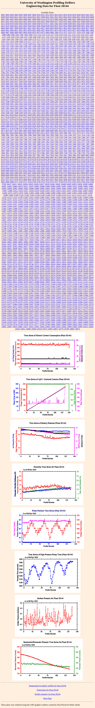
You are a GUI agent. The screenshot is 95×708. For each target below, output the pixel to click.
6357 (88, 122)
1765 (16, 62)
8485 (12, 173)
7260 (39, 142)
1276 (52, 41)
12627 (58, 215)
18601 (9, 249)
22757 (63, 309)
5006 (70, 77)
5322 (3, 106)
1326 (52, 44)
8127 (25, 160)
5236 (47, 99)
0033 (25, 17)
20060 (4, 269)
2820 (7, 75)
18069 (14, 242)
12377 (36, 200)
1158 (74, 37)
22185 (9, 300)
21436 (36, 287)
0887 (7, 33)
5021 (43, 79)
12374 (25, 200)
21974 (63, 295)
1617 (12, 55)
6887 (43, 131)
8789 (61, 173)
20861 (69, 280)
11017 (26, 191)
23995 (80, 327)
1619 (21, 55)
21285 (36, 284)
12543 (52, 211)
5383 (7, 108)
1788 (7, 64)
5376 (79, 106)
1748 (34, 59)
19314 (85, 258)
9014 (21, 175)
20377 (80, 273)
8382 (43, 168)
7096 (57, 135)
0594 (88, 24)
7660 (3, 153)
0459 (52, 21)
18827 (74, 251)
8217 (7, 166)
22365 (42, 302)
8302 (88, 166)
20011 (52, 266)
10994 (58, 188)
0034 (30, 17)
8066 (48, 157)
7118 (83, 135)
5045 (43, 82)
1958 (34, 64)
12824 (58, 229)
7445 (70, 144)
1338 (88, 44)
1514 (74, 48)
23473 (42, 320)
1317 (21, 44)
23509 (80, 320)
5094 (61, 86)
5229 (16, 99)
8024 (12, 157)
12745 (25, 224)
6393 (47, 124)
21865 (42, 293)
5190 (56, 95)
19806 (47, 264)
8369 (12, 168)
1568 (92, 50)
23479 (47, 320)
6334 (30, 122)
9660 (92, 180)
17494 (91, 235)
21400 (14, 287)
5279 (47, 102)
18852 (91, 251)
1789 (12, 64)
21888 (74, 293)
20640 (85, 278)
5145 (79, 90)
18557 (80, 246)
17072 (74, 231)
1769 (34, 62)
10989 (36, 188)
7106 (70, 135)
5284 (70, 102)
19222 (52, 258)
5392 (43, 108)
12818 (25, 229)
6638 (70, 126)
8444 (30, 171)
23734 (14, 324)
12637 (20, 217)
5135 (34, 90)
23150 (80, 315)
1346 (25, 46)
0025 (88, 15)
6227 (70, 117)
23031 (69, 313)
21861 (36, 293)
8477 (83, 171)
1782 (74, 62)
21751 (14, 291)
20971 (31, 282)
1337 (83, 44)
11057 (69, 191)
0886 (3, 33)
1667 (88, 55)
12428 (58, 204)
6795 (83, 128)
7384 (7, 144)
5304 (25, 104)
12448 (20, 206)
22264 (91, 300)
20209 (52, 271)
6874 (7, 131)
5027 (65, 79)
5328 (30, 106)
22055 (14, 298)
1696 (16, 59)
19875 (74, 264)
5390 (34, 108)
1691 (88, 57)
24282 (91, 327)
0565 (21, 24)
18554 (74, 246)
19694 (91, 262)
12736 (91, 222)
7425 (56, 144)
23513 (85, 320)
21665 (69, 289)
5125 (87, 88)
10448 (63, 184)
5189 (52, 95)
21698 (3, 291)
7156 (47, 137)
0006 (25, 15)
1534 (43, 50)
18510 (63, 246)
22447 (85, 302)
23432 (9, 320)
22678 (52, 307)
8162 (92, 160)
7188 (34, 139)
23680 (85, 322)
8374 (21, 168)
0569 (39, 24)
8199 (25, 164)
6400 (65, 124)
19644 (80, 262)
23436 (14, 320)
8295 (83, 166)
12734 (85, 222)
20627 (69, 278)
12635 (9, 217)
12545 (58, 211)
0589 (70, 24)
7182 (7, 139)
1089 (8, 35)
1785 (88, 62)
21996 (85, 295)
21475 (63, 287)
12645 (63, 217)
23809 (69, 324)
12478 (52, 209)
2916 (52, 75)
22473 (91, 302)
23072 (31, 315)
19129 (85, 255)
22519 (47, 304)
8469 (65, 171)
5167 (52, 93)
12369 (90, 197)
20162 (25, 271)
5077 (79, 84)
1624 (39, 55)
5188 (47, 95)
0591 (74, 24)
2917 (56, 75)
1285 (83, 41)
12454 (52, 206)
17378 (14, 235)
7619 (43, 151)
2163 (34, 66)
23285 (25, 318)
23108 (63, 315)
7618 (39, 151)
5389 (30, 108)
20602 (31, 278)
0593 (83, 24)
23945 (47, 327)
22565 (85, 304)
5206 (12, 97)
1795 (30, 64)
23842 (74, 324)
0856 (39, 30)
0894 (25, 33)
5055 (83, 82)
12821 (42, 229)
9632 (43, 180)
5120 (65, 88)
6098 (65, 115)
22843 (42, 311)
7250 (7, 142)
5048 (56, 82)
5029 (74, 79)
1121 (69, 35)
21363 (85, 284)
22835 (36, 311)
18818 (52, 251)
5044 (39, 82)
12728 (63, 222)
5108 (21, 88)
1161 (87, 37)
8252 (47, 166)
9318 (16, 180)
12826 (69, 229)
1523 (21, 50)
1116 (48, 35)
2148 (65, 64)
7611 (16, 151)
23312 (36, 318)
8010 (3, 157)
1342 (12, 46)
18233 (90, 242)
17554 (31, 237)
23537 (14, 322)
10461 (3, 186)
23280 (20, 318)
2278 (7, 70)
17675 (63, 237)
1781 (70, 62)
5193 (70, 95)
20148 (14, 271)
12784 (74, 226)
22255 (80, 300)
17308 (69, 233)
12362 (52, 197)
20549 (69, 275)
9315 (12, 180)
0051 (52, 17)
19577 (31, 262)
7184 (16, 139)
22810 (20, 311)
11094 (79, 193)
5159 (16, 93)
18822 (69, 251)
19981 (25, 266)
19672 (85, 262)
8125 (16, 160)
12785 (80, 226)
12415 (3, 204)
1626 (47, 55)
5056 (88, 82)
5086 (25, 86)
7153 (34, 137)
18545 (69, 246)
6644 (3, 128)
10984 (9, 188)
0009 (34, 15)
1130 (17, 37)
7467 (83, 144)
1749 (39, 59)
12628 (63, 215)
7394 (16, 144)
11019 (36, 191)
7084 (21, 135)
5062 (16, 84)
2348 (61, 70)
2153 (88, 64)
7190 (43, 139)
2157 (12, 66)
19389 (47, 260)
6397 (61, 124)
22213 (36, 300)
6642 (88, 126)
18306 (31, 244)
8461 (52, 171)
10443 (57, 184)
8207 (56, 164)
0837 (88, 28)
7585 (21, 148)
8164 (7, 162)
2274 (83, 68)
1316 (16, 44)
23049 (85, 313)
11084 (36, 193)
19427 (74, 260)
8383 (47, 168)
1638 (83, 55)
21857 (31, 293)
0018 (70, 15)
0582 (56, 24)
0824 (39, 28)
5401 (74, 108)
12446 (9, 206)
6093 (43, 115)
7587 (30, 148)
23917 (25, 327)
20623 (63, 278)
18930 (42, 253)
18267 (9, 244)
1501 (30, 48)
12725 (52, 222)
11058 (74, 191)
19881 (85, 264)
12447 (14, 206)
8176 (47, 162)
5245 (88, 99)
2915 (47, 75)
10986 (20, 188)
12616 (91, 213)
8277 (65, 166)
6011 (70, 113)
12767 (91, 224)
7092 (48, 135)
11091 (63, 193)
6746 (16, 128)
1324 (47, 44)
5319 (83, 104)
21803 (42, 291)
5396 (52, 108)
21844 (14, 293)
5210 (30, 97)
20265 (91, 271)
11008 (9, 191)
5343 (65, 106)
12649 (85, 217)
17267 (52, 233)
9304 (79, 177)
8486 (16, 173)
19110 (69, 255)
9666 (7, 182)
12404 (47, 202)
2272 (74, 68)
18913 (31, 253)
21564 (47, 289)
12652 (9, 220)
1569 (3, 53)
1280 (70, 41)
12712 (14, 222)
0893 (21, 33)
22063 (25, 298)
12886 (42, 231)
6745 (12, 128)
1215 (7, 41)
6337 (43, 122)
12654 (20, 220)
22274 (9, 302)
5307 (39, 104)
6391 (39, 124)
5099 (74, 86)
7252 (16, 142)
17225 (36, 233)
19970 (14, 266)
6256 (87, 117)
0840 (3, 30)
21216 (14, 284)
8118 (3, 160)
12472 (25, 209)
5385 (16, 108)
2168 (56, 66)
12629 (69, 215)
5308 (43, 104)
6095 (52, 115)
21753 (20, 291)
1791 (21, 64)
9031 (39, 175)
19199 (36, 258)
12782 (63, 226)
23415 (3, 320)
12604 (25, 213)
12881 (14, 231)
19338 (9, 260)
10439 (47, 184)
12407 (58, 202)
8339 (3, 168)
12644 (58, 217)
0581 (52, 24)
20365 (74, 273)
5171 (70, 93)
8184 (74, 162)
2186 (25, 68)
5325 (16, 106)
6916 (70, 131)
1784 (83, 62)
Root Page (47, 698)
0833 (70, 28)
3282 (7, 77)
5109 (26, 88)
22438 (69, 302)
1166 (17, 39)
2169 (61, 66)
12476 (42, 209)
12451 (36, 206)
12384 (74, 200)
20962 (20, 282)
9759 (65, 182)
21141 (85, 282)
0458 (47, 21)
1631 (56, 55)
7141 (12, 137)
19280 (63, 258)
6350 (61, 122)
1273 (39, 41)
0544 (7, 24)
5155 (92, 90)
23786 (47, 324)
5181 (21, 95)
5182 (25, 95)
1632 (61, 55)
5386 (21, 108)
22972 (36, 313)
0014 (56, 15)
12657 (36, 220)
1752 (52, 59)
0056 (74, 17)
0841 (7, 30)
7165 (79, 137)
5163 (34, 93)
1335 (74, 44)
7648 (79, 151)
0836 (83, 28)
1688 (79, 57)
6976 (47, 133)
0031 (16, 17)
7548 (34, 146)
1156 (65, 37)
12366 (74, 197)
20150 (20, 271)
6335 (34, 122)
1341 (7, 46)
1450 (3, 48)
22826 (25, 311)
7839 (16, 155)
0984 (47, 33)
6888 (47, 131)
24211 (85, 327)
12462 (3, 209)
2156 (7, 66)
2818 (92, 73)
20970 (26, 282)
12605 (31, 213)
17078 (80, 231)
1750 (43, 59)
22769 (74, 309)
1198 (65, 39)
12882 (20, 231)
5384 (12, 108)
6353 (70, 122)
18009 (52, 240)
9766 (92, 182)
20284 (20, 273)
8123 (12, 160)
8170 (25, 162)
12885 (36, 231)
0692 (88, 26)
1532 (39, 50)
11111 (69, 195)
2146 (56, 64)
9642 (56, 180)
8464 (56, 171)
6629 (34, 126)
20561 (74, 275)
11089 (52, 193)
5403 (83, 108)
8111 (92, 157)
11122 (9, 197)
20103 (36, 269)
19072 (36, 255)
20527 (36, 275)
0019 (74, 15)
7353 (79, 142)
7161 (70, 137)
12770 (14, 226)
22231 (52, 300)
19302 (80, 258)
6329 (25, 122)
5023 (47, 79)
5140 (56, 90)
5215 (52, 97)
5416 (25, 111)
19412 (69, 260)
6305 (79, 119)
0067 (30, 19)
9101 (74, 175)
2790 (21, 73)
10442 (52, 184)
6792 (70, 128)
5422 (52, 111)
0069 (39, 19)
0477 (56, 21)
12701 (74, 220)
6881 (21, 131)
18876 (20, 253)
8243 (34, 166)
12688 (52, 220)
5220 (70, 97)
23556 (25, 322)
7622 (52, 151)
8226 (21, 166)
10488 (42, 186)
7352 (74, 142)
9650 (70, 180)
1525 (30, 50)
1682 (52, 57)
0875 (65, 30)
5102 (88, 86)
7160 (65, 137)
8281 (74, 166)
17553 (25, 237)
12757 (74, 224)
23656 (80, 322)
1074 (61, 33)
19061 (9, 255)
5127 (3, 90)
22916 (80, 311)
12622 (31, 215)
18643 (31, 249)
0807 (12, 28)
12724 (47, 222)
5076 (74, 84)
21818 (69, 291)
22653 (36, 307)
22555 (74, 304)
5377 (83, 106)
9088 (43, 175)
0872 (52, 30)
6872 (92, 128)
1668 (92, 55)
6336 (39, 122)
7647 (74, 151)
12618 (9, 215)
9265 (16, 177)
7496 (92, 144)
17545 (20, 237)
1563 (70, 50)
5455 (43, 113)
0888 (12, 33)
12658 (42, 220)
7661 (7, 153)
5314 (61, 104)
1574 (25, 53)
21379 (3, 287)
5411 (3, 111)
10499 (69, 186)
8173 (34, 162)
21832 (85, 291)
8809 (70, 173)
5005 (65, 77)
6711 (7, 128)
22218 (42, 300)
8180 (61, 162)
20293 (25, 273)
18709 (69, 249)
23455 (31, 320)
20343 (52, 273)
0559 (12, 24)
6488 (7, 126)
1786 (92, 62)
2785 (92, 70)
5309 (47, 104)
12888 (47, 231)
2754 (70, 70)
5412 (7, 111)
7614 (30, 151)
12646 (69, 217)
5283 (65, 102)
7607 (3, 151)
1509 (52, 48)
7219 (79, 139)
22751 (47, 309)
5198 (92, 95)
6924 (12, 133)
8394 (79, 168)
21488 (80, 287)
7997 (79, 155)
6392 (43, 124)
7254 (25, 142)
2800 (61, 73)
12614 (80, 213)
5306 (34, 104)
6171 (16, 117)
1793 (25, 64)
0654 (65, 26)
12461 (91, 206)
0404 (61, 19)
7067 (70, 133)
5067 (39, 84)
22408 (58, 302)
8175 (43, 162)
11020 (42, 191)
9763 (79, 182)
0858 (47, 30)
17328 (85, 233)
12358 (36, 197)
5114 (43, 88)
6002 (52, 113)
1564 (74, 50)
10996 (69, 188)
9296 (56, 177)
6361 (12, 124)
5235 (43, 99)
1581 (56, 53)
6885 (39, 131)
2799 (56, 73)
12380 (52, 200)
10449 (68, 184)
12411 (80, 202)
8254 (56, 166)
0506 (74, 21)
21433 (31, 287)
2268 (56, 68)
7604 (83, 148)
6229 (79, 117)
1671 (12, 57)
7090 (43, 135)
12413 (91, 202)
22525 (52, 304)
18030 (74, 240)
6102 (79, 115)
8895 (88, 173)
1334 (70, 44)
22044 (9, 298)
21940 (36, 295)
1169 (30, 39)
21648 (58, 289)
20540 (58, 275)
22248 (74, 300)
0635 (7, 26)
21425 (25, 287)
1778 (56, 62)
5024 (52, 79)
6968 (30, 133)
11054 (58, 191)
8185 (79, 162)
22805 (14, 311)
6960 (16, 133)
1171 (38, 39)
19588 (36, 262)
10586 (80, 186)
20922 (91, 280)
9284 (34, 177)
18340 (63, 244)
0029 (7, 17)
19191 (31, 258)
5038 (21, 82)
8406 (3, 171)
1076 (70, 33)
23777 (36, 324)
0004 (16, 15)
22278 (14, 302)
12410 (74, 202)
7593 (39, 148)
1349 (39, 46)
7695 (52, 153)
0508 (83, 21)
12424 (47, 204)
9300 (61, 177)
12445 (3, 206)
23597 (52, 322)
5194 (74, 95)
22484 (14, 304)
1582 (61, 53)
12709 (3, 222)
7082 (12, 135)
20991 (42, 282)
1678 (39, 57)
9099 (70, 175)
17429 (52, 235)
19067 (31, 255)
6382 (30, 124)
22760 (69, 309)
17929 (31, 240)
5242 (74, 99)
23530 (9, 322)
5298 (92, 102)
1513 (70, 48)
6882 (25, 131)
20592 (20, 278)
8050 (30, 157)
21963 (52, 295)
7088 (34, 135)
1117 (52, 35)
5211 (34, 97)
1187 (52, 39)
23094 (47, 315)
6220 (43, 117)
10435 (30, 184)
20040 (63, 266)
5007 (74, 77)
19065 (20, 255)
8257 (61, 166)
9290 (39, 177)
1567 (88, 50)
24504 (33, 329)
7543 (21, 146)
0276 (52, 19)
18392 (14, 246)
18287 (14, 244)
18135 (63, 242)
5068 (43, 84)
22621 (20, 307)
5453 (39, 113)
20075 (9, 269)
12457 (69, 206)
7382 (3, 144)
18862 (9, 253)
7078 (88, 133)
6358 (92, 122)
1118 (56, 35)
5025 (56, 79)
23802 (52, 324)
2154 (92, 64)
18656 (42, 249)
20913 (85, 280)
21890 (80, 293)
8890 (83, 173)
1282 (79, 41)
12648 (80, 217)
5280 (52, 102)
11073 (9, 193)
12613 (74, 213)
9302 (70, 177)
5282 (61, 102)
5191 (61, 95)
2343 (39, 70)
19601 (47, 262)
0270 (47, 19)
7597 (56, 148)
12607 (42, 213)
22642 (31, 307)
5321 (92, 104)
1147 (25, 37)
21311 (69, 284)
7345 (65, 142)
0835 (79, 28)
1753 (56, 59)
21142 (90, 282)
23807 (58, 324)
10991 (47, 188)
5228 (12, 99)
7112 (79, 135)
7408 (39, 144)
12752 (58, 224)
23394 (80, 318)
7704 (70, 153)
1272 (34, 41)
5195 (79, 95)
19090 (53, 255)
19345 (14, 260)
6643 (92, 126)
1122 (74, 35)
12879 (3, 231)
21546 (42, 289)
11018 (31, 191)
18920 (36, 253)
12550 (69, 211)
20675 (14, 280)
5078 (83, 84)
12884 (31, 231)
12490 (9, 211)
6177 (21, 117)
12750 (47, 224)
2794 (34, 73)
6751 (39, 128)
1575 (30, 53)
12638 (25, 217)
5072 (56, 84)
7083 (16, 135)
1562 (65, 50)
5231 (25, 99)
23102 (58, 315)
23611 (74, 322)
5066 (34, 84)
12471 (20, 209)
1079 (83, 33)
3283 (12, 77)
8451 (43, 171)
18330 (58, 244)
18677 (52, 249)
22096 (58, 298)
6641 (83, 126)
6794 (79, 128)
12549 (63, 211)
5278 (43, 102)
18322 (52, 244)
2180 (12, 68)
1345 (21, 46)
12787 (91, 226)
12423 (42, 204)
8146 (70, 160)
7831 (7, 155)
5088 (34, 86)
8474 (74, 171)
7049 (52, 133)
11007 (4, 191)
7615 (34, 151)
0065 (21, 19)
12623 (36, 215)
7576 (7, 148)
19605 (52, 262)
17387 (25, 235)
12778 (42, 226)
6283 (34, 119)
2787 (7, 73)
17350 (9, 235)
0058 (83, 17)
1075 (65, 33)
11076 (20, 193)
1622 (30, 55)
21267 (25, 284)
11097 (90, 193)
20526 (31, 275)
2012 (39, 64)
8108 (88, 157)
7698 (56, 153)
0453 (25, 21)
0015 (61, 15)
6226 (65, 117)
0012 (47, 15)
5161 (25, 93)
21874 (52, 293)
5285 (74, 102)
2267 (52, 68)
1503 (39, 48)
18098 (42, 242)
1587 (83, 53)
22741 (31, 309)
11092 (69, 193)
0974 (39, 33)
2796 (43, 73)
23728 (9, 324)
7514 (3, 146)
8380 (34, 168)
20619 (52, 278)
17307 (63, 233)
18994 (58, 253)
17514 (3, 237)
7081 (8, 135)
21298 (58, 284)
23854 (91, 324)
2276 (92, 68)
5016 (21, 79)
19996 (36, 266)
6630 (39, 126)
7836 (12, 155)
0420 (92, 19)
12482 (74, 209)
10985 (14, 188)
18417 (25, 246)
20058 (91, 266)
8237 (30, 166)
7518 (7, 146)
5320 (88, 104)
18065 (9, 242)
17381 (20, 235)
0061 (3, 19)
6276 (3, 119)
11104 (37, 195)
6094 (48, 115)
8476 (79, 171)
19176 (20, 258)
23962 (63, 327)
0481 (70, 21)
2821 (12, 75)
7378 (88, 142)
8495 (25, 173)
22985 (52, 313)
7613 (25, 151)
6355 (79, 122)
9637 (52, 180)
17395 (31, 235)
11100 (16, 195)
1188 (56, 39)
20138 (3, 271)
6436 (79, 124)
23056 (9, 315)
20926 (4, 282)
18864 (14, 253)
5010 (88, 77)
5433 (79, 111)
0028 (3, 17)
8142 (52, 160)
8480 (88, 171)
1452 (12, 48)
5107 (17, 88)
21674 (80, 289)
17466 (74, 235)
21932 (25, 295)
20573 (91, 275)
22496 (25, 304)
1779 (61, 62)
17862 (9, 240)
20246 (80, 271)
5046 (47, 82)
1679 (43, 57)
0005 (21, 15)
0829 (52, 28)
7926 (52, 155)
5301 (12, 104)
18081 (20, 242)
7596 (52, 148)
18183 (80, 242)
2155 (3, 66)
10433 (19, 184)
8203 (39, 164)
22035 (3, 298)
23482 (52, 320)
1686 (70, 57)
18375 (91, 244)
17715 (74, 237)
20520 (25, 275)
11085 (42, 193)
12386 (85, 200)
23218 (9, 318)
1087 (92, 33)
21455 (47, 287)
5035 (7, 82)
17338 (91, 233)
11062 (79, 191)
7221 (88, 139)
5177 (3, 95)
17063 (69, 231)
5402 (79, 108)
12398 (25, 202)
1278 (61, 41)
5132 (21, 90)
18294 (20, 244)
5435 (88, 111)
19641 (74, 262)
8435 (21, 171)
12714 (20, 222)
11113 (79, 195)
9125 (79, 175)
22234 (58, 300)
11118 (89, 195)
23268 (14, 318)
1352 (52, 46)
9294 (52, 177)
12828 (80, 229)
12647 (74, 217)
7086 (30, 135)
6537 (16, 126)
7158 (56, 137)
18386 (3, 246)
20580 (9, 278)
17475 (80, 235)
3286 (25, 77)
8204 (43, 164)
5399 (65, 108)
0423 (12, 21)
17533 (9, 237)
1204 (91, 39)
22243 (69, 300)
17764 (85, 237)
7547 (30, 146)
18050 (85, 240)
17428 (47, 235)
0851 (16, 30)
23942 (42, 327)
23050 (91, 313)
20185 (42, 271)
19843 (58, 264)
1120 (65, 35)
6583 (25, 126)
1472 (21, 48)
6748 (25, 128)
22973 (42, 313)
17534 (14, 237)
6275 (92, 117)
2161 (25, 66)
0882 (92, 30)
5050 (65, 82)
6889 (52, 131)
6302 (65, 119)
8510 (47, 173)
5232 (30, 99)
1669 (3, 57)
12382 (63, 200)
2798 (52, 73)
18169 (74, 242)
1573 (21, 53)
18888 (25, 253)
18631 (25, 249)
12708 (91, 220)
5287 (79, 102)
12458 (74, 206)
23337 (47, 318)
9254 (88, 175)
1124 (82, 35)
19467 (3, 262)
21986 (80, 295)
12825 (63, 229)
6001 (47, 113)
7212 (56, 139)
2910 (25, 75)
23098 (52, 315)
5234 (39, 99)
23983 (74, 327)
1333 (65, 44)
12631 (80, 215)
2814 (74, 73)
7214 (65, 139)
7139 (3, 137)
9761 (70, 182)
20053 (80, 266)
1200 (74, 39)
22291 (25, 302)
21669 (74, 289)
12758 (80, 224)
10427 (8, 184)
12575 (9, 213)
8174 (39, 162)
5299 (3, 104)
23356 (58, 318)
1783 (79, 62)
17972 (47, 240)
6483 (83, 124)
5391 (39, 108)
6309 (3, 122)
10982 (91, 186)
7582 (16, 148)
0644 (30, 26)
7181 (3, 139)
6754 (52, 128)
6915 (65, 131)
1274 (43, 41)
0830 (56, 28)
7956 (61, 155)
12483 (80, 209)
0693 (92, 26)
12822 (47, 229)
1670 (7, 57)
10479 (31, 186)
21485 (74, 287)
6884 (34, 131)
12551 (74, 211)
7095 (52, 135)
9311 (92, 177)
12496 (20, 211)
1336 (79, 44)
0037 (39, 17)
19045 (91, 253)
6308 (92, 119)
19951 (3, 266)
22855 (52, 311)
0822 (30, 28)
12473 (31, 209)
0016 (65, 15)
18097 (36, 242)
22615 (14, 307)
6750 (34, 128)
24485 (28, 329)
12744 (20, 224)
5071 (52, 84)
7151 (25, 137)
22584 (3, 307)
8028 (16, 157)
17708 (69, 237)
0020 (79, 15)
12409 (69, 202)
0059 (88, 17)
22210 (31, 300)
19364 (36, 260)
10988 (31, 188)
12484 (85, 209)
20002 (47, 266)
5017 (25, 79)
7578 (12, 148)
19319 (91, 258)
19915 (91, 264)
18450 (36, 246)
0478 (61, 21)
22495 (20, 304)
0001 (3, 15)
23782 (42, 324)
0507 (79, 21)
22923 (85, 311)
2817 (88, 73)
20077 (14, 269)
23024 (63, 313)
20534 (52, 275)
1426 (79, 46)
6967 (25, 133)
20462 (3, 275)
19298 (74, 258)
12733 (80, 222)
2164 (39, 66)
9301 (65, 177)
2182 (21, 68)
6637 (65, 126)
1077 (74, 33)
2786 (3, 73)
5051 (70, 82)
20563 (80, 275)
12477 (47, 209)
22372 (47, 302)
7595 (47, 148)
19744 (25, 264)
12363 (58, 197)
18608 (14, 249)
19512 (14, 262)
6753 (47, 128)
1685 (65, 57)
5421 (47, 111)
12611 (63, 213)
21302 (63, 284)
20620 (58, 278)
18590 (91, 246)
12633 (91, 215)
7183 (12, 139)
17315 (74, 233)
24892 (72, 329)
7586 (25, 148)
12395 (14, 202)
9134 (83, 175)
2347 (56, 70)
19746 (31, 264)
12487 (3, 211)
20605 (42, 278)
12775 (31, 226)
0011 (43, 15)
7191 (47, 139)
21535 (36, 289)
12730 (74, 222)
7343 (61, 142)
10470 (20, 186)
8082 (65, 157)
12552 (80, 211)
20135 (80, 269)
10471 (25, 186)
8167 (21, 162)
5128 (7, 90)
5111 (30, 88)
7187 (30, 139)
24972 (77, 329)
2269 (61, 68)
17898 (20, 240)
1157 (69, 37)
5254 (30, 102)
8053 (39, 157)
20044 (74, 266)
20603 (36, 278)
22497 (31, 304)
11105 (42, 195)
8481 (92, 171)
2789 (16, 73)
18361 (74, 244)
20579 (3, 278)
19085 (47, 255)
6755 (56, 128)
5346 (74, 106)
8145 (65, 160)
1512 (65, 48)
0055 (70, 17)
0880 (83, 30)
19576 (25, 262)
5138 (47, 90)
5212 (39, 97)
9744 (30, 182)
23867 (9, 327)
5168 (56, 93)
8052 (34, 157)
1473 (25, 48)
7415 (47, 144)
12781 (58, 226)
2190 (43, 68)
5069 (47, 84)
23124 (69, 315)
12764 (85, 224)
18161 (69, 242)
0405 (65, 19)
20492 (14, 275)
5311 (56, 104)
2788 (12, 73)
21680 (91, 289)
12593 (20, 213)
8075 (57, 157)
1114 (39, 35)
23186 (91, 315)
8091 (83, 157)
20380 (85, 273)
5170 (65, 93)
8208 (61, 164)
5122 (74, 88)
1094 (30, 35)
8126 (21, 160)
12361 (47, 197)
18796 (42, 251)
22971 (31, 313)
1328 (61, 44)
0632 (3, 26)
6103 (83, 115)
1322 (39, 44)
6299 (52, 119)
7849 (25, 155)
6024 (12, 115)
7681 (43, 153)
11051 (47, 191)
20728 (42, 280)
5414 (16, 111)
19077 (42, 255)
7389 (12, 144)
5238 (56, 99)
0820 (21, 28)
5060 (7, 84)
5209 (25, 97)
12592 (14, 213)
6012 (74, 113)
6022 (3, 115)
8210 (70, 164)
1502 (34, 48)
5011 (92, 77)
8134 (39, 160)
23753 (31, 324)
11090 (58, 193)
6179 (25, 117)
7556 (52, 146)
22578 (91, 304)
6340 (56, 122)
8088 (79, 157)
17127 (91, 231)
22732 (20, 309)
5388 (25, 108)
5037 (16, 82)
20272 (9, 273)
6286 (47, 119)
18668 (47, 249)
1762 (3, 62)
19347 (20, 260)
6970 (34, 133)
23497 (74, 320)
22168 (91, 298)
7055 (56, 133)
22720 (85, 307)
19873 (69, 264)
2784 (88, 70)
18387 (9, 246)
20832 (52, 280)
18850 (85, 251)
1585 (74, 53)
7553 (47, 146)
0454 (30, 21)
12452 (42, 206)
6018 (79, 113)
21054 (58, 282)
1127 (4, 37)
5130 (12, 90)
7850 (30, 155)
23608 (63, 322)
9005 (16, 175)
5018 (30, 79)
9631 (39, 180)
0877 (74, 30)
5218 (65, 97)
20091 (25, 269)
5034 (3, 82)
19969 (9, 266)
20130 (63, 269)
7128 (87, 135)
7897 (43, 155)
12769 (9, 226)
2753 (65, 70)
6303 (70, 119)
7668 (25, 153)
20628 (74, 278)
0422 (7, 21)
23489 (63, 320)
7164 (74, 137)
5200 (7, 97)
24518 (39, 329)
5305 (30, 104)
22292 (31, 302)
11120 (4, 197)
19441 (80, 260)
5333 (52, 106)
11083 (31, 193)
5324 (12, 106)
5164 (39, 93)
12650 (91, 217)
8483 (7, 173)
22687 (58, 307)
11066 (4, 193)
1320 (30, 44)
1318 (25, 44)
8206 (52, 164)
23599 (58, 322)
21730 (9, 291)
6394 (52, 124)
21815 (63, 291)
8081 (61, 157)
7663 (12, 153)
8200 (30, 164)
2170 (65, 66)
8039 (21, 157)
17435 (58, 235)
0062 (7, 19)
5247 (3, 102)
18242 (3, 244)
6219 (38, 117)
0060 (92, 17)
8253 (52, 166)
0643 (25, 26)
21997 (91, 295)
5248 (7, 102)
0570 (43, 24)
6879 (16, 131)
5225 (92, 97)
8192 (92, 162)
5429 (74, 111)
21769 (25, 291)
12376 (31, 200)
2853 (16, 75)
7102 (65, 135)
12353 (30, 197)
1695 (12, 59)
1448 (88, 46)
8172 (30, 162)
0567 (30, 24)
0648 (43, 26)
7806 (92, 153)
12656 (31, 220)
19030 (85, 253)
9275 (30, 177)
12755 (69, 224)
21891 (85, 293)
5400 (70, 108)
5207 (16, 97)
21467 (58, 287)
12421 (36, 204)
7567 (79, 146)
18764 (20, 251)
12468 (14, 209)
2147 (61, 64)
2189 (39, 68)
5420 (43, 111)
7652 (88, 151)
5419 (39, 111)
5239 (61, 99)
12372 (14, 200)
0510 (92, 21)
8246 (39, 166)
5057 (92, 82)
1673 (21, 57)
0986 (52, 33)
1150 (39, 37)
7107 (74, 135)
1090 (13, 35)
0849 (12, 30)
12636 (14, 217)
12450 (31, 206)
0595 (92, 24)
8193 (3, 164)
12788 (3, 229)
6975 (43, 133)
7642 (70, 151)
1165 (12, 39)
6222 (47, 117)
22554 (69, 304)
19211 (42, 258)
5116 (52, 88)
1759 (83, 59)
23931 (31, 327)
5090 (43, 86)
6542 (21, 126)
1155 (61, 37)
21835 (91, 291)
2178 (3, 68)
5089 (39, 86)
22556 (80, 304)
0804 (3, 28)
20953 (15, 282)
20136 (85, 269)
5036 (12, 82)
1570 (7, 53)
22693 (63, 307)
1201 (78, 39)
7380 (92, 142)
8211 (74, 164)
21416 (20, 287)
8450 (39, 171)
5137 (43, 90)
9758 (61, 182)
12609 (52, 213)
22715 (80, 307)
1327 (56, 44)
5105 (8, 88)
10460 (90, 184)
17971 (42, 240)
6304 (74, 119)
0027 (92, 15)
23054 (3, 315)
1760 (88, 59)
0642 (21, 26)
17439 (63, 235)
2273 (79, 68)
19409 (63, 260)
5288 (83, 102)
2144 (47, 64)
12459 (80, 206)
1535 (47, 50)
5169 (61, 93)
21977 (69, 295)
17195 (31, 233)
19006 (63, 253)
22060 (20, 298)
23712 (3, 324)
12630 (74, 215)
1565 (79, 50)
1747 (30, 59)
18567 (85, 246)
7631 (56, 151)
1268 (21, 41)
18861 (3, 253)
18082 (25, 242)
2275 (88, 68)
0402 (56, 19)
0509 (88, 21)
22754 (52, 309)
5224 (88, 97)
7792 (88, 153)
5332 (47, 106)
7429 (65, 144)
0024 (83, 15)
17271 (58, 233)
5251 (21, 102)
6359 (3, 124)
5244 (83, 99)
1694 (7, 59)
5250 (16, 102)
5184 (34, 95)
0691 (83, 26)
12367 (79, 197)
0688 (70, 26)
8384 (52, 168)
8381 (39, 168)
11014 (20, 191)
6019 (83, 113)
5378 (88, 106)
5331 (43, 106)
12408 (63, 202)
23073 (36, 315)
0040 (43, 17)
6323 (16, 122)
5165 (43, 93)
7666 (21, 153)
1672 (16, 57)
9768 (4, 184)
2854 (21, 75)
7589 (34, 148)
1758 (79, 59)
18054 (91, 240)
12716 (25, 222)
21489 (85, 287)
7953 (56, 155)
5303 (21, 104)
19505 (9, 262)
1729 (21, 59)
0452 (21, 21)
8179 (56, 162)
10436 (36, 184)
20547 (63, 275)
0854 (30, 30)
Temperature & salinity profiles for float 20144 (47, 686)
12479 (58, 209)
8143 (56, 160)
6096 (57, 115)
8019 (8, 157)
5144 (74, 90)
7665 (16, 153)
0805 (7, 28)
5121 (69, 88)
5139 (52, 90)
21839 (9, 293)
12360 (41, 197)
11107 (53, 195)
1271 (30, 41)
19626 (69, 262)
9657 (83, 180)
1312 (92, 41)
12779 (47, 226)
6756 (61, 128)
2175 (88, 66)
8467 (61, 171)
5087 (30, 86)
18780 (31, 251)
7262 (47, 142)
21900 (91, 293)
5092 (52, 86)
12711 (9, 222)
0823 (34, 28)
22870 (58, 311)
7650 (83, 151)
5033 (92, 79)
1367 (74, 46)
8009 (92, 155)
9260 (7, 177)
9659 (88, 180)
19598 (42, 262)
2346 (52, 70)
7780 (79, 153)
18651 (36, 249)
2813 (70, 73)
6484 (88, 124)
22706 (74, 307)
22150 (74, 298)
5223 (83, 97)
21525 (25, 289)
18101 (47, 242)
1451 (7, 48)
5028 (70, 79)
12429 (63, 204)
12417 (14, 204)
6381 (25, 124)
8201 (34, 164)
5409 (88, 108)
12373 (20, 200)
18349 (69, 244)
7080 (3, 135)
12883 (25, 231)
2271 (70, 68)
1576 (34, 53)
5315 (65, 104)
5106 (12, 88)
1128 (8, 37)
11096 (85, 193)
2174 (83, 66)
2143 (43, 64)
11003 (91, 188)
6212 (30, 117)
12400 (31, 202)
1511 (61, 48)
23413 (91, 318)
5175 (88, 93)
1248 (16, 41)
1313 (3, 44)
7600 (70, 148)
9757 (56, 182)
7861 (39, 155)
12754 (63, 224)
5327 (25, 106)
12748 (36, 224)
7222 (92, 139)
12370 (3, 200)
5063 (21, 84)
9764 (83, 182)
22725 (9, 309)
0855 (34, 30)
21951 (42, 295)
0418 (83, 19)
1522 (16, 50)
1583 (65, 53)
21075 (64, 282)
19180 (25, 258)
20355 (63, 273)
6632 (47, 126)
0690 (79, 26)
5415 (21, 111)
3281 (3, 77)
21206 (9, 284)
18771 (25, 251)
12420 (31, 204)
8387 (56, 168)
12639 (31, 217)
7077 (83, 133)
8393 (74, 168)
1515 (79, 48)
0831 (61, 28)
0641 (16, 26)
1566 (83, 50)
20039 (58, 266)
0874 (61, 30)
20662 (9, 280)
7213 (61, 139)
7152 (30, 137)
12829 (85, 229)
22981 (47, 313)
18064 (4, 242)
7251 (12, 142)
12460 (85, 206)
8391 (65, 168)
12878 (91, 229)
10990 (42, 188)
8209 (65, 164)
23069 (20, 315)
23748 (20, 324)
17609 (47, 237)
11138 (20, 197)
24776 (61, 329)
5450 (25, 113)
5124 (83, 88)
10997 (74, 188)
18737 (85, 249)
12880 (9, 231)
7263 (52, 142)
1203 (87, 39)
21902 (3, 295)
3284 (16, 77)
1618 (16, 55)
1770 (39, 62)
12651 (3, 220)
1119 (61, 35)
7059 (61, 133)
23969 (69, 327)
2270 (65, 68)
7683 (47, 153)
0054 (65, 17)
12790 (9, 229)
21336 (74, 284)
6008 (61, 113)
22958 (20, 313)
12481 (69, 209)
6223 (52, 117)
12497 (25, 211)
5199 (3, 97)
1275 (47, 41)
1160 (82, 37)
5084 (16, 86)
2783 (83, 70)
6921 (92, 131)
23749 (25, 324)
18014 (63, 240)
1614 (92, 53)
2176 (92, 66)
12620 (20, 215)
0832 (65, 28)
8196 (12, 164)
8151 (79, 160)
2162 (30, 66)
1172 (43, 39)
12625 (47, 215)
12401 (36, 202)
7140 (7, 137)
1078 (79, 33)
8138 (43, 160)
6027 (25, 115)
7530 (12, 146)
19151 (9, 258)
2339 (21, 70)
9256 (92, 175)
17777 (91, 237)
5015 (16, 79)
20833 (58, 280)
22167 (85, 298)
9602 (30, 180)
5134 (30, 90)
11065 (90, 191)
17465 (69, 235)
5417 (30, 111)
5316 (70, 104)
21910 (14, 295)
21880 (63, 293)
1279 (65, 41)
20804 (47, 280)
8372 (16, 168)
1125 (87, 35)
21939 (31, 295)
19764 (42, 264)
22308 (36, 302)
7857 (34, 155)
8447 (34, 171)
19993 (31, 266)
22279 (20, 302)
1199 (69, 39)
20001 (42, 266)
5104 (3, 88)
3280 (92, 75)
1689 (83, 57)
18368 (80, 244)
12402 (42, 202)
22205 (25, 300)
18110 (53, 242)
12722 (36, 222)
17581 (36, 237)
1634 (70, 55)
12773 (20, 226)
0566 (25, 24)
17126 (85, 231)
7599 (65, 148)
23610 (69, 322)
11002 (85, 188)
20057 (85, 266)
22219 (47, 300)
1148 (30, 37)
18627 (20, 249)
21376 (90, 284)
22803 (9, 311)
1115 (43, 35)
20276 (14, 273)
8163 (3, 162)
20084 (20, 269)
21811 (58, 291)
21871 (47, 293)
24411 (23, 329)
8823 (79, 173)
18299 (25, 244)
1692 (92, 57)
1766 (21, 62)
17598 (42, 237)
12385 (80, 200)
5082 (7, 86)
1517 (88, 48)
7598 (61, 148)
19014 (69, 253)
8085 (70, 157)
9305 (83, 177)
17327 (80, 233)
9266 (21, 177)
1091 (17, 35)
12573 (3, 213)
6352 (65, 122)
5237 (52, 99)
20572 (85, 275)
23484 (58, 320)
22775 (85, 309)
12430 (69, 204)
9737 (25, 182)
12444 (91, 204)
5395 (47, 108)
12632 (85, 215)
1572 (16, 53)
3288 (34, 77)
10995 (63, 188)
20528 (42, 275)
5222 (79, 97)
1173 (47, 39)
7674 (39, 153)
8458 (47, 171)
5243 (79, 99)
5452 (34, 113)
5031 (83, 79)
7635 (61, 151)
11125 (14, 197)
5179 (12, 95)
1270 (25, 41)
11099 (10, 195)
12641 (42, 217)
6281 (25, 119)
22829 (31, 311)
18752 (3, 251)
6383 (34, 124)
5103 (92, 86)
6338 (47, 122)
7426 (61, 144)
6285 (43, 119)
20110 (53, 269)
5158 (12, 93)
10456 (79, 184)
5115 (47, 88)
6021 (92, 113)
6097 (61, 115)
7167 (88, 137)
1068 (56, 33)
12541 (42, 211)
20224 (63, 271)
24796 (66, 329)
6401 (70, 124)
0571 (47, 24)
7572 (92, 146)
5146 (83, 90)
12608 (47, 213)
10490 (47, 186)
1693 (3, 59)
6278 (12, 119)
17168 (14, 233)
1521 (12, 50)
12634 (3, 217)
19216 (47, 258)
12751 (52, 224)
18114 (58, 242)
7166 (83, 137)
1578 (43, 53)
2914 (43, 75)
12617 (3, 215)
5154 (88, 90)
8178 (52, 162)
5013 (7, 79)
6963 (21, 133)
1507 (47, 48)
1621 (25, 55)
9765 (88, 182)
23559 (31, 322)
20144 (9, 271)
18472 (52, 246)
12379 (47, 200)
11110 (63, 195)
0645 (34, 26)
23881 (20, 327)
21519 (20, 289)
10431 (14, 184)
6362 (16, 124)
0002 (7, 15)
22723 (91, 307)
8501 (43, 173)
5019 (34, 79)
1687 (74, 57)
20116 (58, 269)
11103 (32, 195)
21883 (69, 293)
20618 (47, 278)
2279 (12, 70)
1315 (12, 44)
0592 (79, 24)
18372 (85, 244)
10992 (53, 188)
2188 (34, 68)
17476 (85, 235)
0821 (25, 28)
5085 (21, 86)
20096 (31, 269)
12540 (36, 211)
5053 (79, 82)
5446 (7, 113)
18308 (36, 244)
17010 (63, 231)
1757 (74, 59)
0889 (16, 33)
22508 (36, 304)
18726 (80, 249)
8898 (3, 175)
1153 (52, 37)
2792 (30, 73)
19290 (69, 258)
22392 (52, 302)
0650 (52, 26)
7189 (39, 139)
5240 (65, 99)
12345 (25, 197)
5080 (92, 84)
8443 (25, 171)
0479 (65, 21)
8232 (25, 166)
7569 (88, 146)
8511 (52, 173)
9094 (56, 175)
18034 (80, 240)
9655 (79, 180)
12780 (52, 226)
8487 (21, 173)
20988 (36, 282)
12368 (85, 197)
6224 (56, 117)
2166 (47, 66)
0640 (12, 26)
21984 (74, 295)
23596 (47, 322)
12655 (25, 220)
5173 (79, 93)
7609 (7, 151)
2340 (25, 70)
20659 (3, 280)
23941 (36, 327)
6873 (3, 131)
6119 (7, 117)
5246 (92, 99)
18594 (3, 249)
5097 (70, 86)
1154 (56, 37)
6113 (88, 115)
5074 (65, 84)
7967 (65, 155)
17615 (52, 237)
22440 (74, 302)
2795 (39, 73)
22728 (14, 309)
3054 (65, 75)
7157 (52, 137)
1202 (82, 39)
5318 (79, 104)
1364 (61, 46)
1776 (47, 62)
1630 (52, 55)
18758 (9, 251)
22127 (69, 298)
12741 (9, 224)
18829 (80, 251)
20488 (9, 275)
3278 (83, 75)
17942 (36, 240)
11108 (58, 195)
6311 (12, 122)
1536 (52, 50)
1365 (65, 46)
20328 (31, 273)
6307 (88, 119)
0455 (34, 21)
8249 (43, 166)
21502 (14, 289)
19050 (4, 255)
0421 (3, 21)
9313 (7, 180)
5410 (92, 108)
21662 (63, 289)
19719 (14, 264)
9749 (34, 182)
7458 (79, 144)
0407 (74, 19)
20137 (90, 269)
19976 (20, 266)
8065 (43, 157)
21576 (52, 289)
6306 (83, 119)
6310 (7, 122)
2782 (79, 70)
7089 (39, 135)
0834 (74, 28)
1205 (3, 41)
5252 (25, 102)
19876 (80, 264)
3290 (43, 77)
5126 (92, 88)
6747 (21, 128)
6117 (3, 117)
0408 (79, 19)
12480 (63, 209)
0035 (34, 17)
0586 (65, 24)
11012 (15, 191)
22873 (63, 311)
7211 (52, 139)
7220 (83, 139)
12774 (25, 226)
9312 (3, 180)
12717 (31, 222)
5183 (30, 95)
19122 (80, 255)
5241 (70, 99)
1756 (70, 59)
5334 (56, 106)
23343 (52, 318)
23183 (85, 315)
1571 (12, 53)
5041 (34, 82)
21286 (42, 284)
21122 (80, 282)
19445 (91, 260)
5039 (25, 82)
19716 (9, 264)
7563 (70, 146)
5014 (12, 79)
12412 (85, 202)
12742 (14, 224)
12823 (52, 229)
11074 (15, 193)
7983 (74, 155)
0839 (92, 28)
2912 (34, 75)
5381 (3, 108)
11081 (26, 193)
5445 (3, 113)
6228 (74, 117)
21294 (52, 284)
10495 (58, 186)
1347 (30, 46)
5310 (52, 104)
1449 (92, 46)
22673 (47, 307)
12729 (69, 222)
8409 (12, 171)
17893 (14, 240)
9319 (21, 180)
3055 (70, 75)
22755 (58, 309)
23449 (20, 320)
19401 (58, 260)
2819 (3, 75)
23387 (74, 318)
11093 (74, 193)
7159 (61, 137)
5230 (21, 99)
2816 (83, 73)
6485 (92, 124)
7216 (74, 139)
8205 (47, 164)
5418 (34, 111)
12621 (25, 215)
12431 (74, 204)
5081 (3, 86)
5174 (83, 93)
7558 (61, 146)
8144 (61, 160)
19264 (58, 258)
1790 (16, 64)
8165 (12, 162)
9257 (3, 177)
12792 (20, 229)
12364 (63, 197)
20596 (25, 278)
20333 (42, 273)
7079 (92, 133)
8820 (74, 173)
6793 (74, 128)
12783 (69, 226)
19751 (36, 264)
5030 (79, 79)
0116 (43, 19)
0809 (16, 28)
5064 (25, 84)
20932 (9, 282)
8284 (79, 166)
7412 (43, 144)
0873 (56, 30)
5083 (12, 86)
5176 (92, 93)
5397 (56, 108)
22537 (58, 304)
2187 (30, 68)
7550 (39, 146)
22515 (42, 304)
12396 (20, 202)
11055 (63, 191)
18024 (69, 240)
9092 (52, 175)
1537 (56, 50)
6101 (74, 115)
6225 (61, 117)
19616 (63, 262)
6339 (52, 122)
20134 (74, 269)
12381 (58, 200)
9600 (25, 180)
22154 (80, 298)
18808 (47, 251)
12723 (42, 222)
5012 (3, 79)
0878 (79, 30)
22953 (9, 313)
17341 (3, 235)
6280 (21, 119)
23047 (80, 313)
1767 (25, 62)
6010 (65, 113)
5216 (56, 97)
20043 (69, 266)
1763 (7, 62)
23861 (3, 327)
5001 (47, 77)
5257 (39, 102)
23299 (31, 318)
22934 (91, 311)
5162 (30, 93)
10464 (14, 186)
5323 (7, 106)
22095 (52, 298)
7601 (74, 148)
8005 (83, 155)
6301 (61, 119)
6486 (3, 126)
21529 (31, 289)
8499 (39, 173)
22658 (42, 307)
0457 (43, 21)
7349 (70, 142)
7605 (88, 148)
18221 (85, 242)
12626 (52, 215)
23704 (91, 322)
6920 (88, 131)
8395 (83, 168)
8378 (30, 168)
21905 (9, 295)
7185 (21, 139)
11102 (26, 195)
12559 (91, 211)
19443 (85, 260)
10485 (36, 186)
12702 (80, 220)
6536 (12, 126)
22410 (63, 302)
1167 (21, 39)
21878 (58, 293)
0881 (88, 30)
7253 (21, 142)
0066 (25, 19)
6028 (30, 115)
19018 (80, 253)
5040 (30, 82)
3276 (74, 75)
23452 (25, 320)
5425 (65, 111)
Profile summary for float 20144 (47, 694)
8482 (3, 173)
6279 (16, 119)
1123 (78, 35)
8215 (92, 164)
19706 (3, 264)
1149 (34, 37)
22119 (63, 298)
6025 (16, 115)
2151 (79, 64)
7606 (92, 148)
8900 (12, 175)
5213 (43, 97)
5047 (52, 82)
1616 (7, 55)
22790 (3, 311)
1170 (34, 39)
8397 (88, 168)
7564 (74, 146)
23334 (42, 318)
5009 (83, 77)
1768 (30, 62)
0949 (30, 33)
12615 (85, 213)
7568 (83, 146)
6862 (88, 128)
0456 (39, 21)
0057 (79, 17)
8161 (88, 160)
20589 (14, 278)
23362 (63, 318)
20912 (80, 280)
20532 (47, 275)
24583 (50, 329)
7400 (25, 144)
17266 (47, 233)
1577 (39, 53)
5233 (34, 99)
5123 (78, 88)
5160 (21, 93)
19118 (74, 255)
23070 (25, 315)
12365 (69, 197)
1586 (79, 53)
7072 (74, 133)
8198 (21, 164)
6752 (43, 128)
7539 (16, 146)
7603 (79, 148)
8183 (70, 162)
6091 (34, 115)
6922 (3, 133)
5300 (7, 104)
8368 (7, 168)
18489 (58, 246)
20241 (74, 271)
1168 (25, 39)
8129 (30, 160)
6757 (65, 128)
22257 (85, 300)
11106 (47, 195)
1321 (34, 44)
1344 (16, 46)
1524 (25, 50)
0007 (30, 15)
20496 (20, 275)
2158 (16, 66)
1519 (3, 50)
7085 (25, 135)
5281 (56, 102)
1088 (4, 35)
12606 (36, 213)
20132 (69, 269)
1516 (83, 48)
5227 (7, 99)
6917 (74, 131)
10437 (41, 184)
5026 (61, 79)
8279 (70, 166)
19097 (58, 255)
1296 (88, 41)
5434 (83, 111)
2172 (74, 66)
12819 (31, 229)
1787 (3, 64)
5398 (61, 108)
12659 (47, 220)
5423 (56, 111)
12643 (52, 217)
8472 (70, 171)
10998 (80, 188)
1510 (56, 48)
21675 (85, 289)
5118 (56, 88)
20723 (36, 280)
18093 (31, 242)
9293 (47, 177)
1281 (74, 41)
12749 (42, 224)
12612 (69, 213)
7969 (70, 155)
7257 (30, 142)
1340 (3, 46)
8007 (88, 155)
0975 (43, 33)
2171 (70, 66)
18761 (14, 251)
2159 (21, 66)
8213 (83, 164)
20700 (25, 280)
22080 (36, 298)
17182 (25, 233)
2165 (43, 66)
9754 (47, 182)
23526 (3, 322)
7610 (12, 151)
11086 (47, 193)
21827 (80, 291)
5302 (16, 104)
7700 (65, 153)
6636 (61, 126)
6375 (21, 124)
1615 (3, 55)
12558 (85, 211)
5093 (56, 86)
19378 (42, 260)
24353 (17, 329)
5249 (12, 102)
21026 (53, 282)
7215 (70, 139)
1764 (12, 62)
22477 (9, 304)
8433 (16, 171)
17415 (36, 235)
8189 (88, 162)
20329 (36, 273)
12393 (9, 202)
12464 (9, 209)
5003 (56, 77)
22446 (80, 302)
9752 (43, 182)
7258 (34, 142)
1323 (43, 44)
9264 (12, 177)
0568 (34, 24)
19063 (14, 255)
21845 (20, 293)
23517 (91, 320)
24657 (55, 329)
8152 (83, 160)
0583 (61, 24)
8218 (12, 166)
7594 (43, 148)
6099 (70, 115)
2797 (47, 73)
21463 (52, 287)
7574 (3, 148)
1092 (22, 35)
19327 (3, 260)
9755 (52, 182)
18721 (74, 249)
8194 (7, 164)
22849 (47, 311)
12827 (74, 229)
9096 (65, 175)
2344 (43, 70)
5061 (12, 84)
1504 (43, 48)
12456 (63, 206)
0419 (88, 19)
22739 (25, 309)
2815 (79, 73)
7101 (61, 135)
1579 (47, 53)
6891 (56, 131)
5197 (88, 95)
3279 (88, 75)
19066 (25, 255)
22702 (69, 307)
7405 (34, 144)
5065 (30, 84)
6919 (83, 131)
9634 (47, 180)
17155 (9, 233)
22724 (3, 309)
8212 (79, 164)
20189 (47, 271)
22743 (36, 309)
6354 (74, 122)
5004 (61, 77)
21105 (69, 282)
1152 (47, 37)
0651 (56, 26)
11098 (5, 195)
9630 (34, 180)
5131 (16, 90)
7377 (83, 142)
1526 (34, 50)
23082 (42, 315)
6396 (56, 124)
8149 (74, 160)
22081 (42, 298)
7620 (47, 151)
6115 (92, 115)
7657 (92, 151)
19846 (63, 264)
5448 (16, 113)
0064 (16, 19)
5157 (7, 93)
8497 (30, 173)
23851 (80, 324)
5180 (16, 95)
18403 (20, 246)
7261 (43, 142)
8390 (61, 168)
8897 (92, 173)
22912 (74, 311)
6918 (79, 131)
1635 (74, 55)
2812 (65, 73)
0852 (21, 30)
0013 (52, 15)
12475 (36, 209)
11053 (52, 191)
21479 (69, 287)
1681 (47, 57)
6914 (61, 131)
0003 (12, 15)
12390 (3, 202)
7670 (30, 153)
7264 (56, 142)
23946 (52, 327)
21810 (52, 291)
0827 (43, 28)
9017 (25, 175)
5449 (21, 113)
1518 (92, 48)
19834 (52, 264)
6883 (30, 131)
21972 (58, 295)
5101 (83, 86)
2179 (7, 68)
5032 (88, 79)
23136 (74, 315)
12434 (85, 204)
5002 (52, 77)
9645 (61, 180)
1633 (65, 55)
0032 (21, 17)
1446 (83, 46)
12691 (58, 220)
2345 (47, 70)
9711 (16, 182)
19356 (25, 260)
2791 (25, 73)
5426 (70, 111)
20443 (91, 273)
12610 (58, 213)
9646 (65, 180)
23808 (63, 324)
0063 (12, 19)
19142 (3, 258)
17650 (58, 237)
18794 (36, 251)
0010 (39, 15)
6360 (7, 124)
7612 (21, 151)
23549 (20, 322)
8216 (3, 166)
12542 (47, 211)
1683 (56, 57)
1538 (61, 50)
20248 (85, 271)
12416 (9, 204)
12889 (52, 231)
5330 (39, 106)
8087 (74, 157)
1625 (43, 55)
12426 (52, 204)
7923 (47, 155)
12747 (31, 224)
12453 (47, 206)
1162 (91, 37)
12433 (80, 204)
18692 (58, 249)
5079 (88, 84)
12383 (69, 200)
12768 (3, 226)
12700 (69, 220)
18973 (52, 253)
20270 (3, 273)
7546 (25, 146)
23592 (42, 322)
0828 (47, 28)
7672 (34, 153)
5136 (39, 90)
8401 (92, 168)
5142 (65, 90)
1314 (7, 44)
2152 (83, 64)
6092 (39, 115)
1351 (47, 46)
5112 (34, 88)
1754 (61, 59)
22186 (14, 300)
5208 (21, 97)
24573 (44, 329)
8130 (34, 160)
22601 (9, 307)
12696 (63, 220)
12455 (58, 206)
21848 (25, 293)
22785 (91, 309)
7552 (43, 146)
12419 (25, 204)
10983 (4, 188)
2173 (79, 66)
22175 (3, 300)
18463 (47, 246)
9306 (88, 177)
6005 (56, 113)
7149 (16, 137)
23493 (69, 320)
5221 (74, 97)
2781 (74, 70)
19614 (58, 262)
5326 (21, 106)
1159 (78, 37)
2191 (47, 68)
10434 (25, 184)
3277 (79, 75)
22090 (47, 298)
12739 (3, 224)
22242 (63, 300)
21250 (20, 284)
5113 (39, 88)
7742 (74, 153)
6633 (52, 126)
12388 (91, 200)
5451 (30, 113)
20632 (80, 278)
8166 (16, 162)
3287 (30, 77)
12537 (31, 211)
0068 (34, 19)
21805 (47, 291)
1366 (70, 46)
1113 (35, 35)
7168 (92, 137)
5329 (34, 106)
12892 (58, 231)
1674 (25, 57)
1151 (43, 37)
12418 (20, 204)
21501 (9, 289)
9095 (61, 175)
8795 (65, 173)
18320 (42, 244)
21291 (47, 284)
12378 (42, 200)
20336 (47, 273)
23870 (14, 327)
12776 (36, 226)
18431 (31, 246)
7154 (39, 137)
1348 (34, 46)
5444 (92, 111)
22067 (31, 298)
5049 (61, 82)
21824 (74, 291)
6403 (74, 124)
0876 (70, 30)
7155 (43, 137)
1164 (8, 39)
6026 (21, 115)
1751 (47, 59)
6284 (39, 119)
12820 (36, 229)
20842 (63, 280)
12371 (9, 200)
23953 (58, 327)
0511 (3, 24)
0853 (25, 30)
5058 (3, 84)
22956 (14, 313)
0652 (61, 26)
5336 (61, 106)
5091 (47, 86)
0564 (16, 24)
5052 (74, 82)
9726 (21, 182)
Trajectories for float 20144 (47, 690)
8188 (83, 162)
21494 (91, 287)
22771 (80, 309)
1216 (12, 41)
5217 (61, 97)
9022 (34, 175)
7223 (3, 142)
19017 (74, 253)
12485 (91, 209)
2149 (70, 64)
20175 (36, 271)
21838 (3, 293)
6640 (79, 126)
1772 (43, 62)
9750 (39, 182)
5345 (70, 106)
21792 (36, 291)
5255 (34, 102)
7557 (56, 146)
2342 (34, 70)
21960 (47, 295)
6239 (83, 117)
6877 (12, 131)
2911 (30, 75)
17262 (42, 233)
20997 (47, 282)
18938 (47, 253)
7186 (25, 139)
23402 (85, 318)
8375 (25, 168)
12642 (47, 217)
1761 (92, 59)
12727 (58, 222)
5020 (39, 79)
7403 (30, 144)
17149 (3, 233)
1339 (92, 44)
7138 (92, 135)
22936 (3, 313)
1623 (34, 55)
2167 (52, 66)
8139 (47, 160)
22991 (58, 313)
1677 (34, 57)
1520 (7, 50)
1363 (56, 46)
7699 (61, 153)
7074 (79, 133)
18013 (58, 240)
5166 (47, 93)
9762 (74, 182)
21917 (20, 295)
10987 (25, 188)
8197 (16, 164)
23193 (3, 318)
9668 (12, 182)
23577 (36, 322)
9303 (74, 177)
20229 (69, 271)
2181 (16, 68)
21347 (80, 284)
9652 (74, 180)
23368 (69, 318)
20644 (91, 278)
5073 (61, 84)
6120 (12, 117)
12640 (36, 217)
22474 (3, 304)
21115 (74, 282)
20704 (31, 280)
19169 (14, 258)
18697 (63, 249)
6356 (83, 122)
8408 (7, 171)
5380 (92, 106)
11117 (84, 195)
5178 (7, 95)
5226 (3, 99)
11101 (21, 195)
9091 (47, 175)
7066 (65, 133)
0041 (47, 17)
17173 (20, 233)
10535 (74, 186)
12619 (14, 215)
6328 (21, 122)
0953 (34, 33)
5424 (61, 111)
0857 (43, 30)
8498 (34, 173)
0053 (61, 17)
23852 (85, 324)
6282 (30, 119)
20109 (47, 269)
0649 (47, 26)
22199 (20, 300)
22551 (63, 304)
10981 (85, 186)
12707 (85, 220)
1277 (56, 41)
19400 (52, 260)
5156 (3, 93)
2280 (16, 70)
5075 (70, 84)
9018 (30, 175)
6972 (39, 133)
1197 (60, 39)
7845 (21, 155)
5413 (12, 111)
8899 (7, 175)
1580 (52, 53)
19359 (31, 260)
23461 (36, 320)
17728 (80, 237)
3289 (39, 77)
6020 (88, 113)
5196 (83, 95)
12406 (52, 202)
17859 (3, 240)
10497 (63, 186)
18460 (42, 246)
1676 (30, 57)
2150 (74, 64)
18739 (91, 249)
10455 (74, 184)
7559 (65, 146)
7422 (52, 144)
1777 (52, 62)
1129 (12, 37)
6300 (56, 119)
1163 (3, 39)
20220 (58, 271)
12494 (14, 211)
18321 (47, 244)
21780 (31, 291)
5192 (65, 95)
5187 (43, 95)
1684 (61, 57)
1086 (88, 33)
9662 (3, 182)
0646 (39, 26)
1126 (91, 35)
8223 (16, 166)
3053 (61, 75)
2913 (39, 75)
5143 (70, 90)
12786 (85, 226)
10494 (52, 186)
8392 (70, 168)
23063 (14, 315)
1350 (43, 46)
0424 (16, 21)
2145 (52, 64)
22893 (69, 311)
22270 (3, 302)
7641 (65, 151)
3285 (21, 77)
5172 (74, 93)
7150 (21, 137)
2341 (30, 70)
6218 (34, 117)
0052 (56, 17)
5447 (12, 113)
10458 (85, 184)
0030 (12, 17)
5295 (88, 102)
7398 (21, 144)
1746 (25, 59)
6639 (74, 126)
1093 (26, 35)
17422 (42, 235)
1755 (65, 59)
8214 (88, 164)
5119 (60, 88)
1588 (88, 53)
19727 (20, 264)
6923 (7, 133)
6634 (56, 126)
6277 (7, 119)
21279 (31, 284)
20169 (31, 271)
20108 (42, 269)
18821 (63, 251)
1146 (21, 37)
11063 (85, 191)
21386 (9, 287)
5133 (25, 90)
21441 (42, 287)
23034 (74, 313)
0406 (70, 19)
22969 (25, 313)
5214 (47, 97)
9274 (25, 177)
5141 (61, 90)
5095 (65, 86)
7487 (88, 144)
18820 (58, 251)
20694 (20, 280)
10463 (9, 186)
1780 (65, 62)
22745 (42, 309)
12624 (42, 215)
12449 (25, 206)
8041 (25, 157)
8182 (65, 162)
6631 (43, 126)
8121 (7, 160)
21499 (3, 289)
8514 (56, 173)
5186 (39, 95)
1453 (16, 48)
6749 (30, 128)
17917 (25, 240)
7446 (74, 144)
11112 (74, 195)
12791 (14, 229)
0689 (74, 26)
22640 (25, 307)
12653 (14, 220)
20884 (74, 280)
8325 (92, 166)
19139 (90, 255)
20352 (58, 273)
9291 (43, 177)
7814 (3, 155)
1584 (70, 53)
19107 (63, 255)
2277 (3, 70)
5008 (79, 77)
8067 (52, 157)
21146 (4, 284)
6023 (8, 115)
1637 (79, 55)
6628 (30, 126)
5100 (79, 86)
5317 (74, 104)
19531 (20, 262)
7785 (83, 153)
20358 (69, 273)
